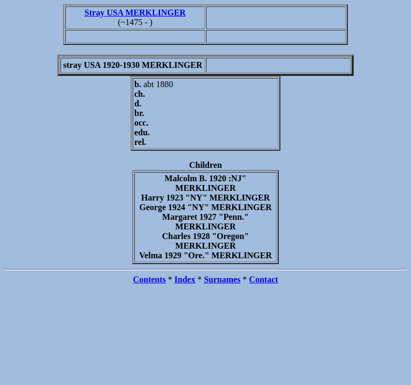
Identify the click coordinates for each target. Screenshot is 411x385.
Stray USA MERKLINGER (135, 12)
